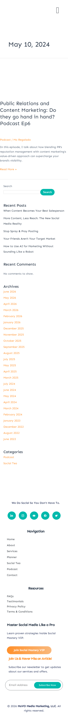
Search (7, 186)
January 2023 (11, 420)
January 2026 (11, 322)
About (11, 545)
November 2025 (13, 334)
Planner (12, 557)
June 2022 (9, 439)
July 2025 (9, 359)
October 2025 (12, 340)
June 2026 (9, 291)
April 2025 (10, 371)
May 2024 (9, 396)
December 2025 (13, 328)
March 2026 (10, 310)
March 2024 (10, 408)
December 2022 (13, 426)
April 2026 (10, 303)
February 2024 (12, 414)
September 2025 (14, 346)
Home (11, 539)
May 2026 (9, 297)
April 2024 (10, 402)
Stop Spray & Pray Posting (20, 231)
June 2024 (9, 390)
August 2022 (11, 433)
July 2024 (9, 383)
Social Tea (10, 463)
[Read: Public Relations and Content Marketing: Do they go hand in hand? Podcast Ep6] (34, 77)
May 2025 (9, 365)
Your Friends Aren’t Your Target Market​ (29, 238)
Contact (12, 575)
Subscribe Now (47, 685)
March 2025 (10, 377)
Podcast (5, 139)
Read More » (8, 169)
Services (12, 551)
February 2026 (12, 316)
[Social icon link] (11, 515)
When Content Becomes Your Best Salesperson (33, 210)
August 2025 (11, 353)
